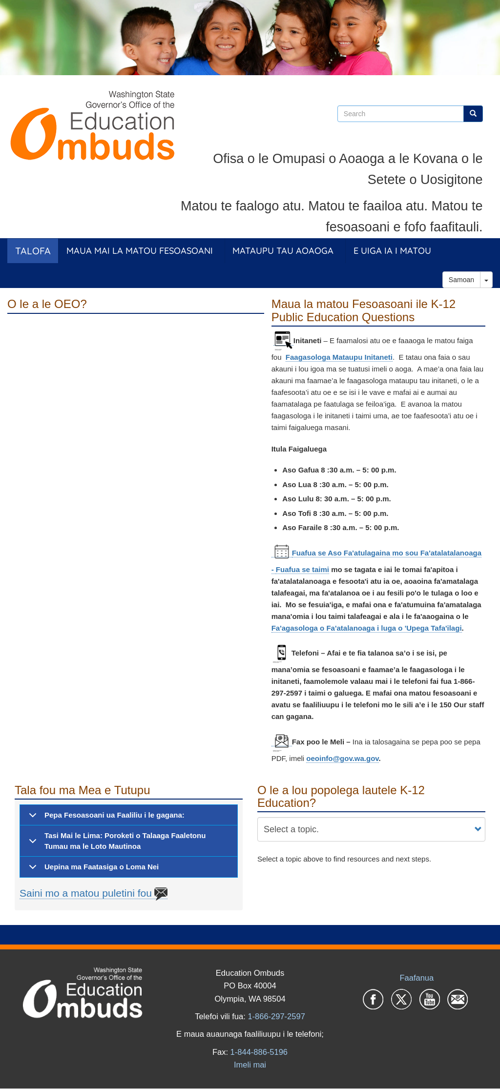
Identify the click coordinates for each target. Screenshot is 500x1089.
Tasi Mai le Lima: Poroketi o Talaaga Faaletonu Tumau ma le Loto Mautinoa (115, 843)
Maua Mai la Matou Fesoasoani (139, 250)
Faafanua (416, 977)
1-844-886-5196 (259, 1052)
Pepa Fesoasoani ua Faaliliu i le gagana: (105, 818)
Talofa (33, 251)
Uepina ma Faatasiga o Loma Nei (92, 870)
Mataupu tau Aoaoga (282, 250)
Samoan (461, 280)
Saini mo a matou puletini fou (93, 893)
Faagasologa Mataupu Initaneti (339, 357)
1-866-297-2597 (276, 1016)
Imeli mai (250, 1064)
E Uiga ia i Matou (392, 250)
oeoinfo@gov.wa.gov (342, 758)
